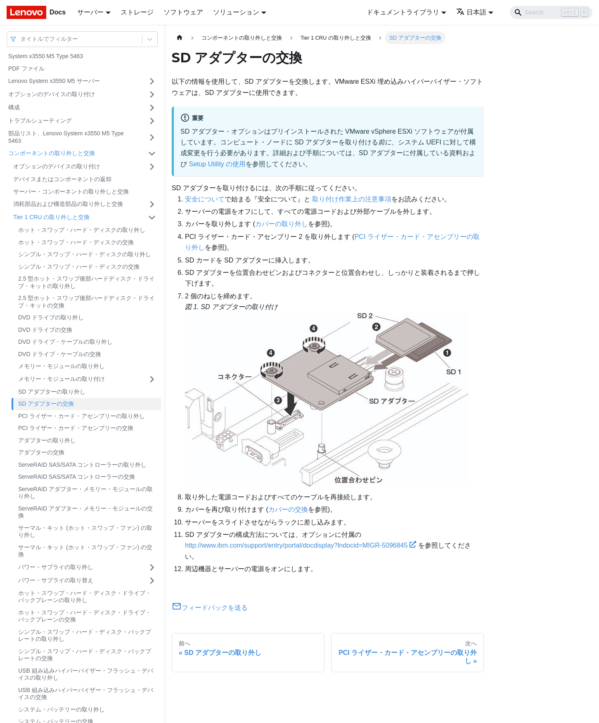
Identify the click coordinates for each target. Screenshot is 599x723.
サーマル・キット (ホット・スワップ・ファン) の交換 (85, 551)
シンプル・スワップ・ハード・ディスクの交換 (79, 266)
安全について (205, 199)
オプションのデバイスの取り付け (51, 94)
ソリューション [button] (236, 12)
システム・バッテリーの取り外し (61, 709)
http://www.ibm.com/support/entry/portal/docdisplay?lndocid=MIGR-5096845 (300, 545)
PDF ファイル (26, 68)
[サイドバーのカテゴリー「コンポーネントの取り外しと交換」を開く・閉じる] (152, 153)
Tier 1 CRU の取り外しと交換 (51, 217)
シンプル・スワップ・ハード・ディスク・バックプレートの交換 (84, 655)
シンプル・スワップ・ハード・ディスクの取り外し (84, 254)
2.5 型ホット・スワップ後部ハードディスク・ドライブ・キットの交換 (86, 302)
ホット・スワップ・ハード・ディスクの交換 (76, 242)
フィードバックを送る (210, 607)
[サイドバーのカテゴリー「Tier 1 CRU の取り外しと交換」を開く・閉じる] (152, 217)
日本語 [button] (471, 12)
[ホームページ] (179, 37)
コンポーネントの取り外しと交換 (51, 153)
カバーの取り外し (281, 223)
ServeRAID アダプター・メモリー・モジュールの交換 (85, 512)
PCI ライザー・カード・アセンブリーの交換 (75, 428)
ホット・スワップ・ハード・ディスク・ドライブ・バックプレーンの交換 (84, 616)
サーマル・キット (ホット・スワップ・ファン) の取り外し (85, 532)
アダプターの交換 (41, 452)
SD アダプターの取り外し (51, 391)
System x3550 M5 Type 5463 (45, 56)
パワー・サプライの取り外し (55, 567)
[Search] (551, 12)
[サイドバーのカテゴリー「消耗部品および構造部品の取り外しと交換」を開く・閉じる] (152, 204)
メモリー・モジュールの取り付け (61, 379)
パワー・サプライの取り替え (55, 580)
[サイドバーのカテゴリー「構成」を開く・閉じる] (152, 107)
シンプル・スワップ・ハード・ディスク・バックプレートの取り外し (84, 635)
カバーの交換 (288, 509)
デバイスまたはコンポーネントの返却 (62, 179)
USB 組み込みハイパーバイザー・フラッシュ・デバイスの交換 (85, 694)
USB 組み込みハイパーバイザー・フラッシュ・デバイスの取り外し (85, 674)
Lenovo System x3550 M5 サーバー (54, 81)
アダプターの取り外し (47, 440)
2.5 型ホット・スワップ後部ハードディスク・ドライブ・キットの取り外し (86, 282)
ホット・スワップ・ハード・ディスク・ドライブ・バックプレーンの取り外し (84, 597)
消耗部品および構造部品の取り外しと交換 (68, 204)
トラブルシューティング (40, 120)
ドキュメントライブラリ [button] (403, 12)
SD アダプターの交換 (46, 403)
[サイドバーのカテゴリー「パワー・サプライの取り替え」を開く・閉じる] (152, 580)
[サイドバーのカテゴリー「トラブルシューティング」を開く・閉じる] (152, 121)
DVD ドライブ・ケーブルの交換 (59, 354)
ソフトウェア (183, 12)
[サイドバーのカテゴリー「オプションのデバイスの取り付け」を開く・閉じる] (152, 94)
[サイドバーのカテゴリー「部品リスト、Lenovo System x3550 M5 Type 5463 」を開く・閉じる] (152, 137)
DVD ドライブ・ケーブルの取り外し (65, 341)
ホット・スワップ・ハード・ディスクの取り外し (81, 230)
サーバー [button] (90, 12)
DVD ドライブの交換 (45, 329)
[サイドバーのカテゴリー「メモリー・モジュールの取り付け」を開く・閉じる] (152, 379)
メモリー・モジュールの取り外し (61, 366)
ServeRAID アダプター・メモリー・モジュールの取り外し (85, 493)
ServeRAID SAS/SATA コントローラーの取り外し (82, 464)
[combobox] (21, 39)
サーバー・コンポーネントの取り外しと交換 (71, 191)
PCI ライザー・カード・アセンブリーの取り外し (81, 416)
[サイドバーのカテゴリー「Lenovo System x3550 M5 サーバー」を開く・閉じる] (152, 81)
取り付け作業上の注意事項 (351, 199)
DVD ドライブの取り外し (51, 317)
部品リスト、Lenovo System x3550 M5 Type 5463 (66, 137)
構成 (14, 107)
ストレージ (137, 12)
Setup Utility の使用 (217, 164)
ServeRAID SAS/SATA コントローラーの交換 (76, 476)
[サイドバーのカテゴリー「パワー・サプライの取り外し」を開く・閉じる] (152, 567)
